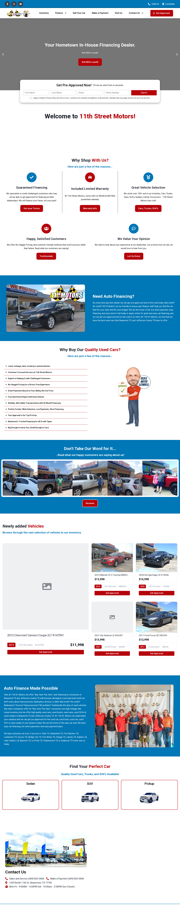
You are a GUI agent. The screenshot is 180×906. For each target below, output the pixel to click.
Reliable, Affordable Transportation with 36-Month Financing (38, 403)
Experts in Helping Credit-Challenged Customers (32, 378)
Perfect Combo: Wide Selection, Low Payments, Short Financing (39, 409)
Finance (59, 13)
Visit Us (118, 13)
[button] (3, 54)
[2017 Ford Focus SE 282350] (156, 632)
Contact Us (134, 13)
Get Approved (45, 654)
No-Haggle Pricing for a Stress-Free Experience (32, 384)
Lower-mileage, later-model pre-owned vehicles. (32, 366)
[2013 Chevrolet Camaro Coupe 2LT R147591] (46, 601)
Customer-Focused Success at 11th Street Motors (33, 372)
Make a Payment (100, 13)
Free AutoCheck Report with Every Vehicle (29, 397)
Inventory (44, 13)
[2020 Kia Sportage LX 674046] (156, 571)
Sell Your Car (79, 13)
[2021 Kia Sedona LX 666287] (112, 632)
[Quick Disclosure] (31, 98)
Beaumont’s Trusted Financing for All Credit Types (33, 421)
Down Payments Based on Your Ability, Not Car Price (34, 390)
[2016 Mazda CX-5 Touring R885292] (112, 571)
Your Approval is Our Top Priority (24, 415)
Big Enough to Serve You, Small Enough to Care (31, 427)
